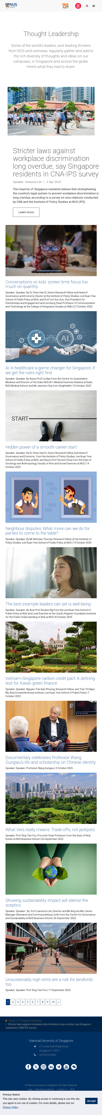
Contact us (62, 1089)
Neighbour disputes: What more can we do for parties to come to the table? (47, 531)
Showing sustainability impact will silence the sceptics (46, 903)
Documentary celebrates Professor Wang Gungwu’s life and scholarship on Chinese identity (50, 760)
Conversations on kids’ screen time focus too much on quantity (46, 284)
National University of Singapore (42, 1085)
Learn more (26, 212)
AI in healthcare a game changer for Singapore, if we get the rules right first (50, 370)
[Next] (58, 1002)
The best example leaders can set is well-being (48, 603)
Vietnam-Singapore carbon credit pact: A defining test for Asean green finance (50, 681)
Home (12, 1020)
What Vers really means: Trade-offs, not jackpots (50, 829)
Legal (30, 1089)
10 (53, 1002)
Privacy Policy (10, 1107)
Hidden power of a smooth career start (41, 447)
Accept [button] (91, 1101)
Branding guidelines (44, 1089)
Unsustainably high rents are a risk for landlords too (49, 982)
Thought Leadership (30, 1020)
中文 (72, 1089)
